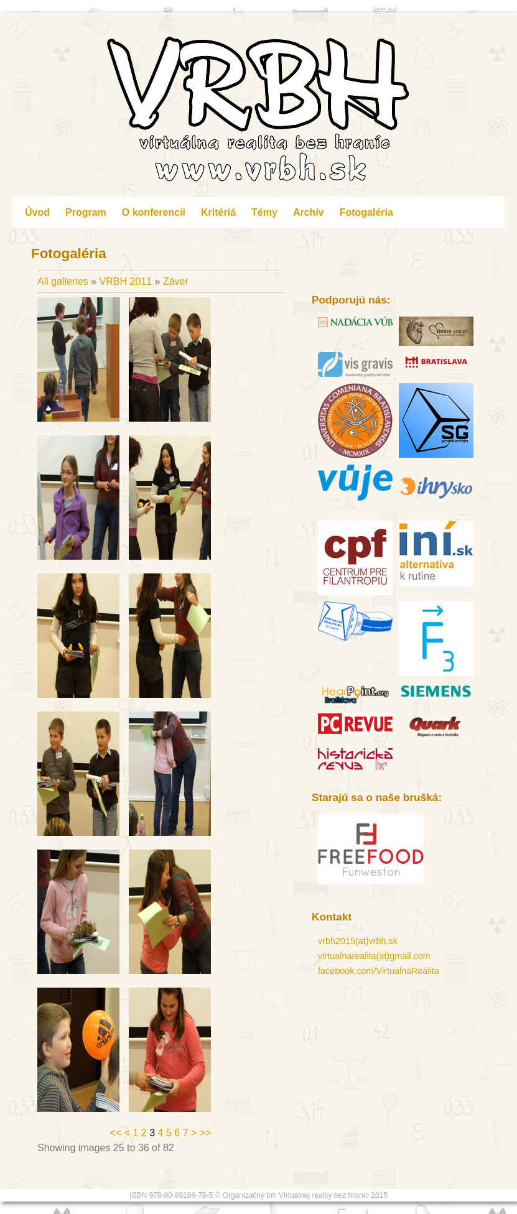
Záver (176, 281)
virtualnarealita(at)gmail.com (374, 956)
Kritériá (218, 212)
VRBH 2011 (126, 281)
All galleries (64, 281)
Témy (264, 212)
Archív (308, 212)
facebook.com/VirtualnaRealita (378, 971)
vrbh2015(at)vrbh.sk (358, 941)
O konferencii (153, 212)
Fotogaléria (366, 212)
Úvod (37, 212)
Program (85, 212)
